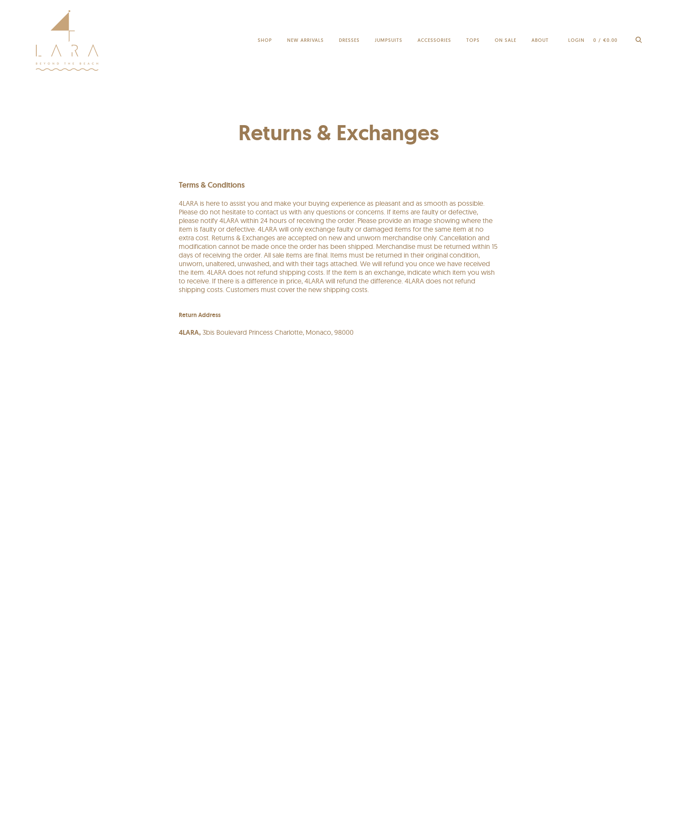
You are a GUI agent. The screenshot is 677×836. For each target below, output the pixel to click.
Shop (265, 40)
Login (576, 40)
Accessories (434, 40)
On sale (505, 40)
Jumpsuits (388, 40)
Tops (473, 40)
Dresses (349, 40)
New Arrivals (305, 40)
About (540, 40)
